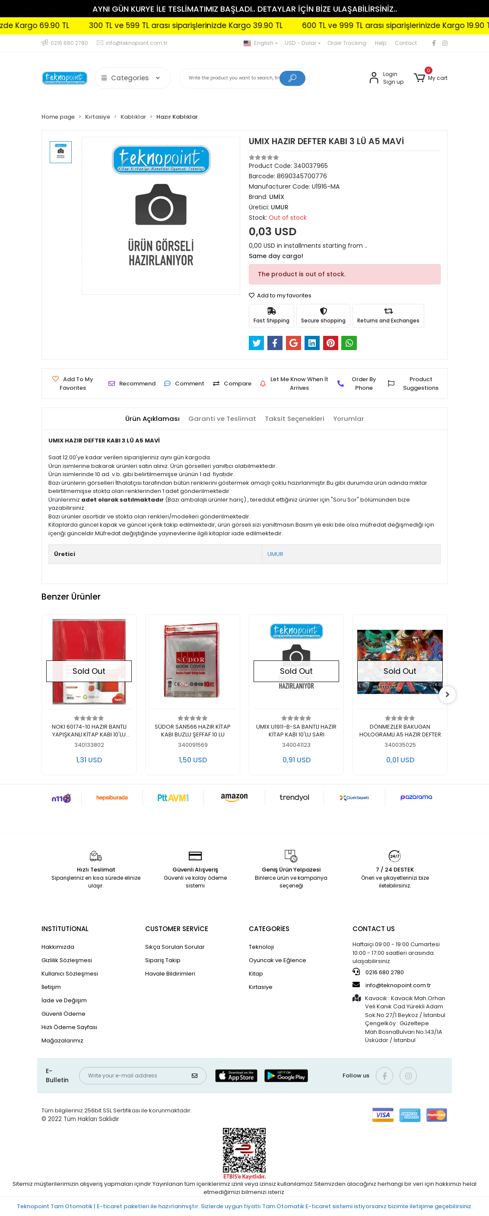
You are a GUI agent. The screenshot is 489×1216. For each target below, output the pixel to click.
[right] (447, 694)
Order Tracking (346, 43)
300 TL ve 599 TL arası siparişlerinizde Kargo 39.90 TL (213, 25)
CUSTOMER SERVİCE (176, 928)
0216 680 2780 (378, 972)
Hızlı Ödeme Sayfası (69, 1027)
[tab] (152, 419)
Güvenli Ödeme (63, 1014)
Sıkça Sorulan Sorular (175, 947)
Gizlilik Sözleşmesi (66, 960)
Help (380, 43)
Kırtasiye (261, 987)
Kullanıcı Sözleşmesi (69, 974)
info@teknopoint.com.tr (391, 985)
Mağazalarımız (62, 1040)
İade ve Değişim (64, 1000)
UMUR (275, 554)
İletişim (51, 987)
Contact (406, 43)
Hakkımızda (57, 947)
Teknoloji (261, 947)
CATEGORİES (269, 928)
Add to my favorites (280, 295)
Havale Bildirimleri (170, 974)
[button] (431, 78)
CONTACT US (373, 928)
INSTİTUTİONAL (65, 928)
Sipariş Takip (163, 960)
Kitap (256, 974)
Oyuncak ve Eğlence (277, 960)
